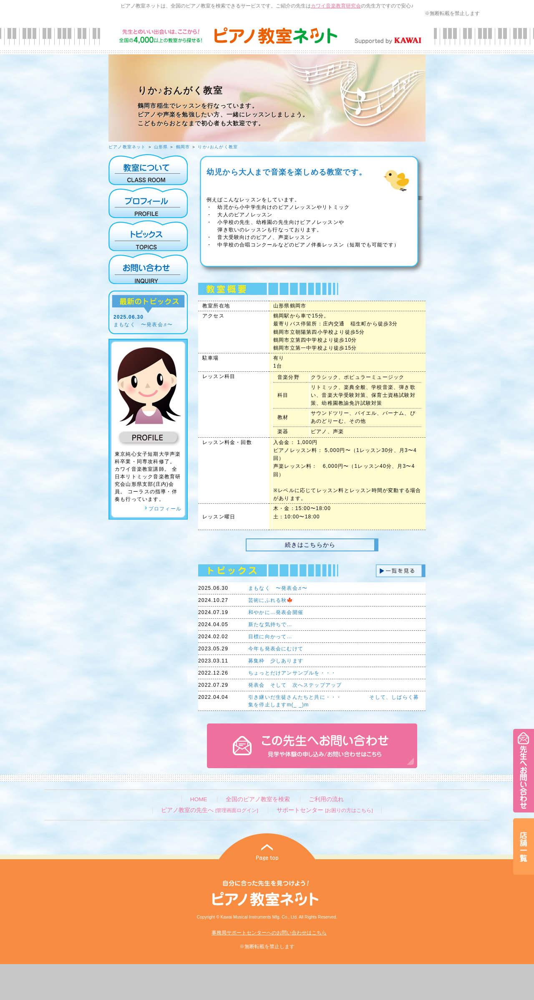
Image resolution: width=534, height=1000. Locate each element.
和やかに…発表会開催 (275, 612)
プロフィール (163, 509)
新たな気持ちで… (270, 624)
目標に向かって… (270, 637)
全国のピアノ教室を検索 (258, 799)
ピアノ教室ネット (127, 147)
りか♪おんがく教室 (218, 147)
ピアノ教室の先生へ (209, 810)
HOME (198, 799)
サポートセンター (325, 810)
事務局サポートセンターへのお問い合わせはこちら (269, 932)
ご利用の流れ (326, 799)
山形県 (161, 147)
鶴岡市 (183, 147)
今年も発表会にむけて (275, 649)
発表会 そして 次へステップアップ (295, 685)
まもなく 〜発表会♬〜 (143, 324)
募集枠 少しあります (275, 661)
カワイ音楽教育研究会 (336, 6)
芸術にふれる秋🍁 (271, 600)
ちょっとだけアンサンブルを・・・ (292, 673)
